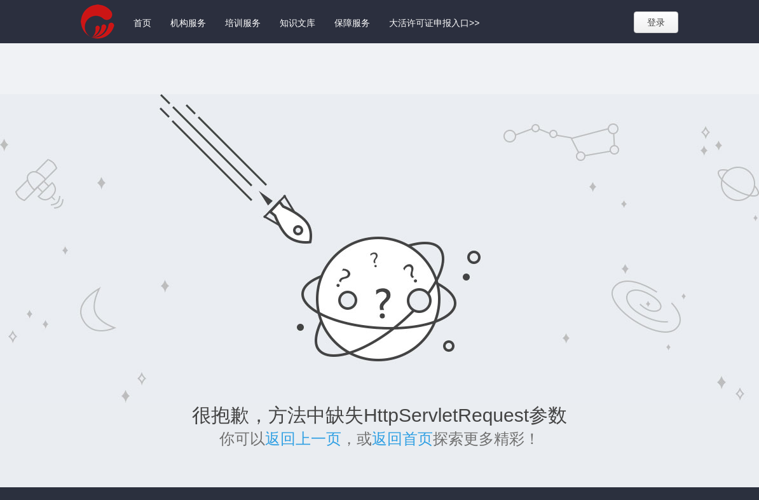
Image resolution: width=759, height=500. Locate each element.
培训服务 (243, 23)
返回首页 (402, 438)
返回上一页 (303, 438)
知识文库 (297, 23)
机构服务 (188, 23)
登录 (656, 22)
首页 (142, 23)
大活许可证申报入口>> (434, 23)
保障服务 (352, 23)
